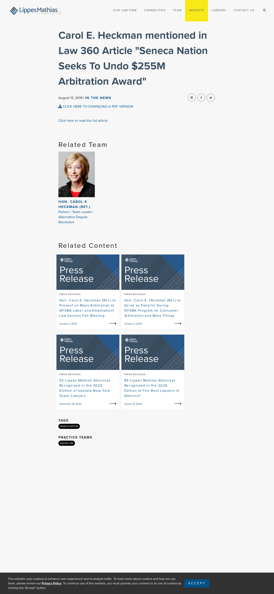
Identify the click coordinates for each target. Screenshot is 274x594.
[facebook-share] (201, 98)
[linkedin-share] (192, 98)
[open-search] (264, 10)
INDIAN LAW (66, 443)
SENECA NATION (69, 426)
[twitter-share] (211, 98)
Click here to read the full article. (83, 120)
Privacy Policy (51, 583)
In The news (98, 97)
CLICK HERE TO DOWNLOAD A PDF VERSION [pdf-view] (95, 106)
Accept (197, 583)
